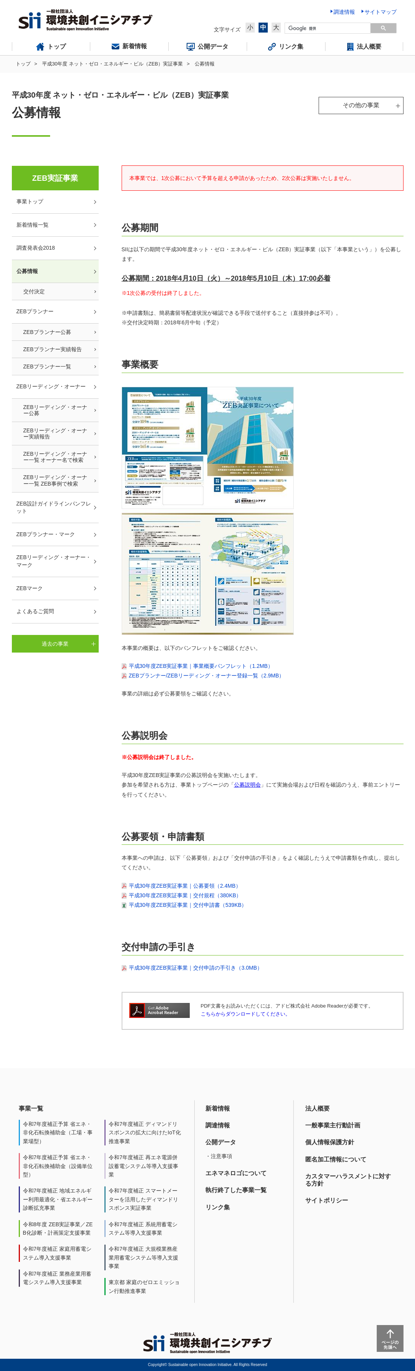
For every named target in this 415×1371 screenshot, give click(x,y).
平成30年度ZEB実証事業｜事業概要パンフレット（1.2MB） (201, 666)
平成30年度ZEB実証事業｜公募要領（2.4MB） (185, 886)
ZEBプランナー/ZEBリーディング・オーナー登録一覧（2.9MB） (207, 675)
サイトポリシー (326, 1200)
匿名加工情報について (335, 1159)
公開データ (220, 1142)
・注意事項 (218, 1156)
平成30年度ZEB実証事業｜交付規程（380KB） (185, 895)
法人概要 (317, 1108)
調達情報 (217, 1125)
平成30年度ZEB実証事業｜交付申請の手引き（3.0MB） (195, 968)
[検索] (327, 28)
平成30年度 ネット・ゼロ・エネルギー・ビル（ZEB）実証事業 (112, 64)
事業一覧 (31, 1108)
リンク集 (217, 1207)
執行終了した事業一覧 (236, 1190)
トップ (23, 64)
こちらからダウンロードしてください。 (245, 1014)
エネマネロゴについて (236, 1173)
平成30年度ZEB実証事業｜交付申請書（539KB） (188, 905)
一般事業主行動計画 (332, 1125)
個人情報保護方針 (329, 1142)
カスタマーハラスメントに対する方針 (348, 1179)
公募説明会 (247, 785)
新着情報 (217, 1108)
